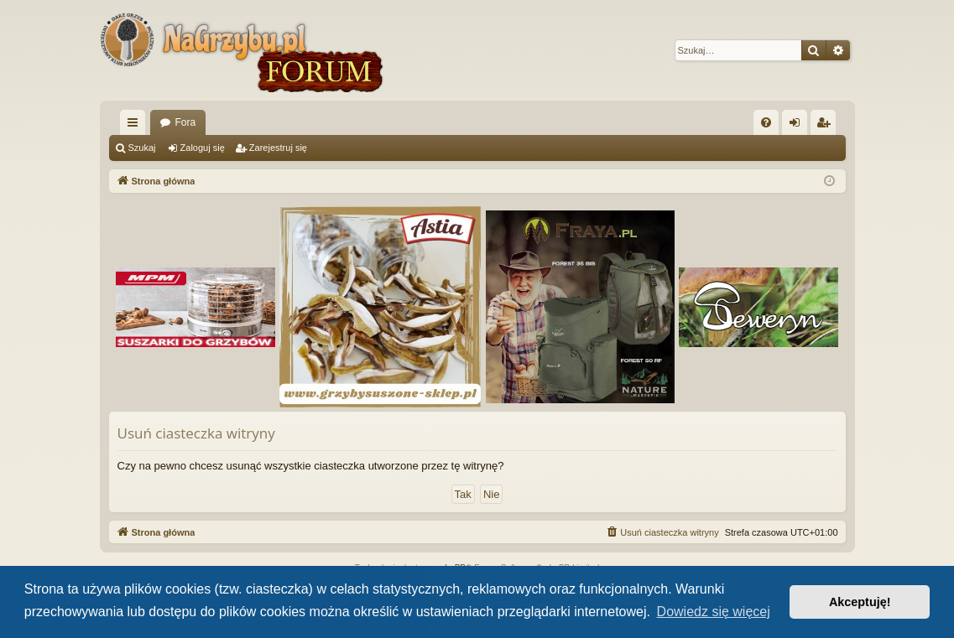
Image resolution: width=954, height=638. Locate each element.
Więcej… (136, 126)
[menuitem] (766, 122)
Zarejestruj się (278, 148)
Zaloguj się (202, 148)
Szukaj (142, 148)
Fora (185, 122)
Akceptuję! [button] (860, 602)
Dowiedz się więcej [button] (713, 611)
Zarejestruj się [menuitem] (826, 126)
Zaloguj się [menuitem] (797, 126)
